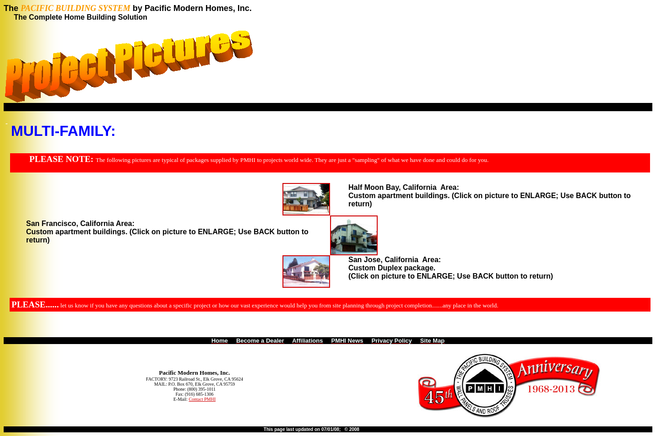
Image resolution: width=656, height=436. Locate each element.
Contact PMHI (202, 399)
